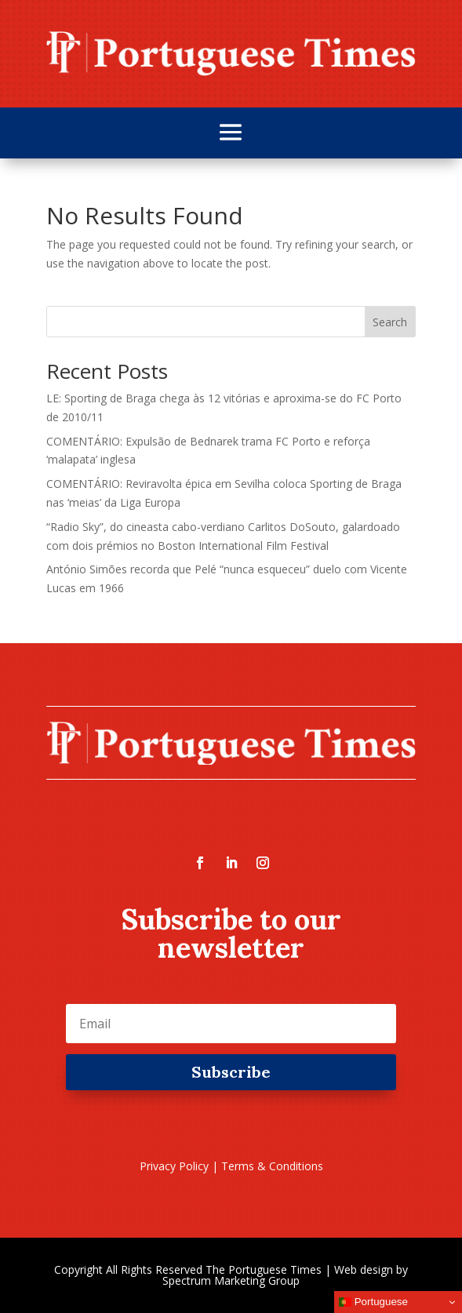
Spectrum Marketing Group (231, 1280)
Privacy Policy (174, 1165)
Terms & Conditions (272, 1165)
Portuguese (373, 1302)
